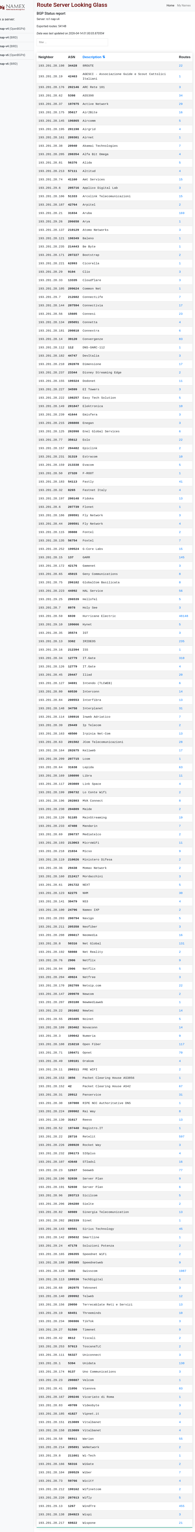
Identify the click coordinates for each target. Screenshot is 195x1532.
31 (181, 708)
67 (181, 1086)
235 (181, 641)
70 (181, 1052)
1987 (182, 1271)
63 (181, 767)
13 (181, 498)
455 (181, 1506)
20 (181, 675)
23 (181, 314)
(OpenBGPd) (19, 28)
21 (181, 1523)
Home (170, 5)
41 (181, 481)
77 (181, 1170)
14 (181, 691)
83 (181, 339)
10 (181, 406)
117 (181, 1044)
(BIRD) (15, 37)
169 (181, 213)
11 (181, 381)
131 (181, 943)
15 (181, 179)
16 (181, 112)
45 (181, 1229)
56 (181, 591)
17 (181, 305)
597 (181, 1136)
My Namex (184, 5)
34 (181, 95)
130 (181, 1363)
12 (181, 1296)
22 (181, 65)
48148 (183, 616)
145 (181, 557)
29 (181, 104)
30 (181, 893)
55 (181, 1439)
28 (181, 742)
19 (181, 817)
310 (181, 658)
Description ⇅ (103, 57)
